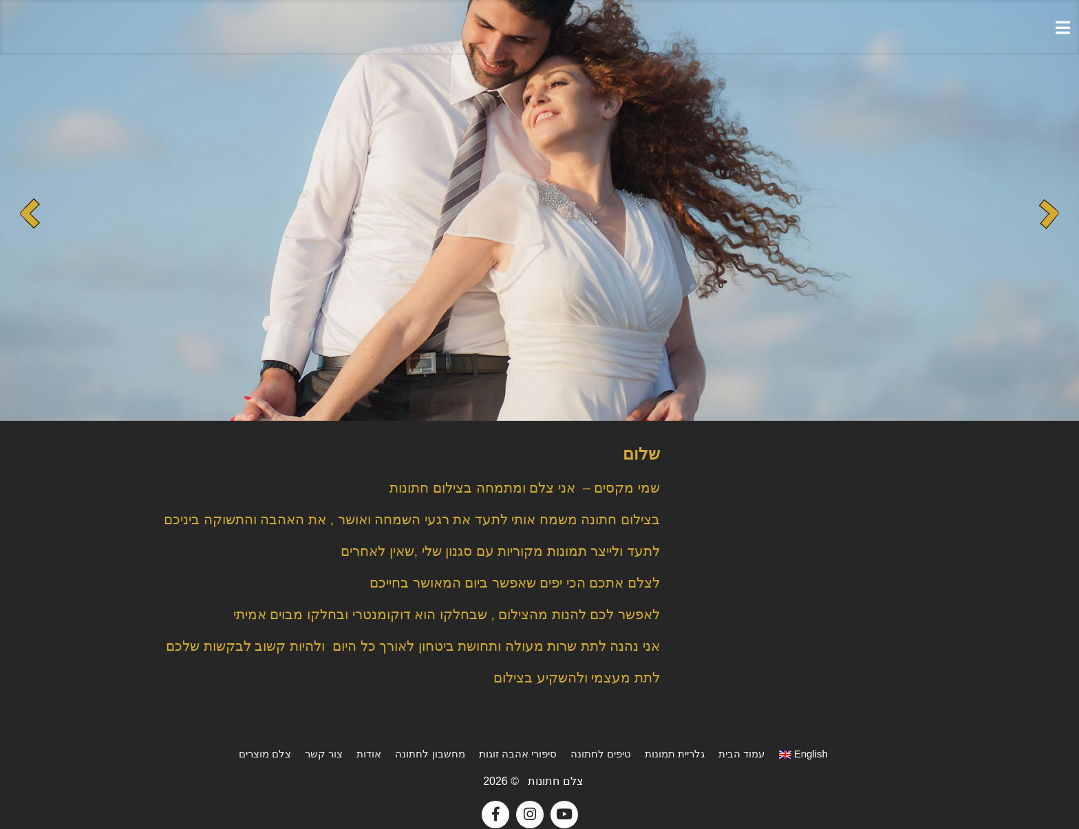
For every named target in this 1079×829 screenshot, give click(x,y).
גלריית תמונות (675, 754)
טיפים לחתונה (600, 754)
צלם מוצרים (265, 754)
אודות (368, 754)
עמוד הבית (741, 754)
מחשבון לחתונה (429, 754)
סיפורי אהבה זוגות (518, 754)
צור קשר (324, 754)
